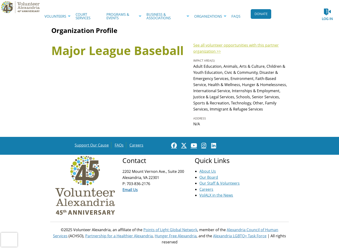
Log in (327, 18)
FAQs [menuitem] (235, 16)
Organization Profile (84, 30)
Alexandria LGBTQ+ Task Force (239, 235)
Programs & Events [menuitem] (117, 16)
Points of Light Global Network (170, 229)
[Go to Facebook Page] (173, 145)
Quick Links (212, 160)
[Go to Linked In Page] (213, 145)
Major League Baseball (117, 51)
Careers (136, 145)
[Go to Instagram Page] (203, 145)
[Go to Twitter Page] (183, 145)
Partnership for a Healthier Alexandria (119, 235)
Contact (134, 160)
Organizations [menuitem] (208, 16)
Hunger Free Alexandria (176, 235)
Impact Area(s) (204, 61)
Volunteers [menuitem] (55, 16)
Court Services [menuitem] (83, 16)
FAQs (119, 145)
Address (199, 118)
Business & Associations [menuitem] (158, 16)
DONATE (261, 14)
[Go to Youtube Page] (193, 145)
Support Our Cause (92, 145)
